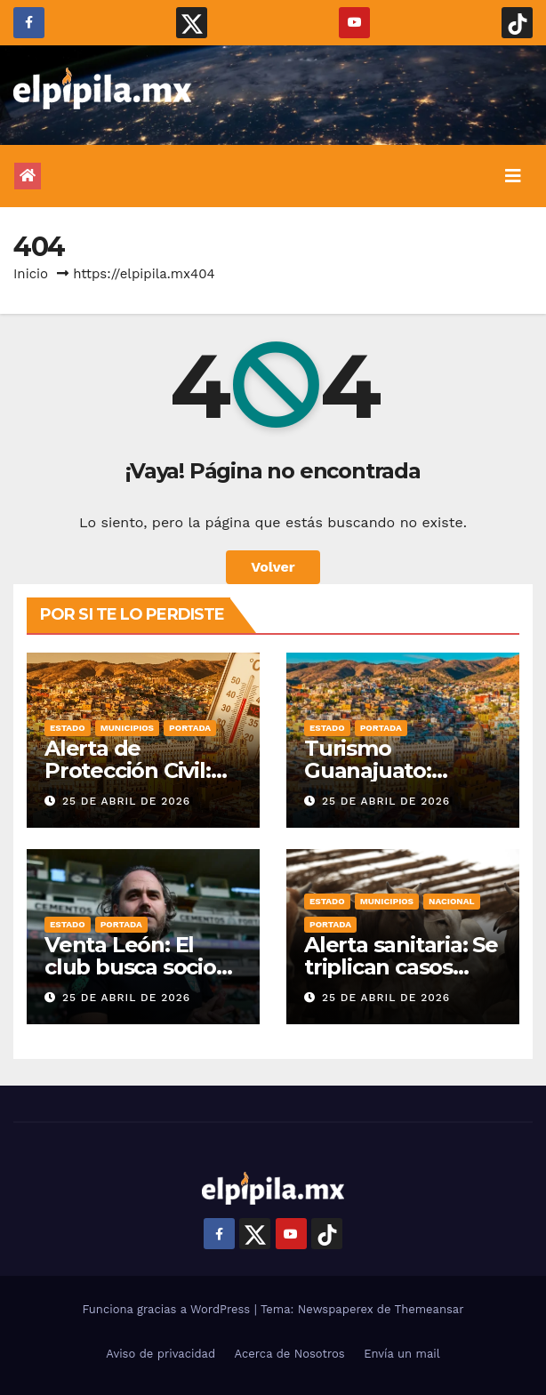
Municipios (127, 728)
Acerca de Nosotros (290, 1353)
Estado (67, 728)
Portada (190, 728)
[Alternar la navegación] (513, 176)
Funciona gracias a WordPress (167, 1309)
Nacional (452, 901)
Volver (273, 566)
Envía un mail (402, 1353)
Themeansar (429, 1309)
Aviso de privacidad (160, 1353)
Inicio (30, 274)
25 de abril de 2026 (126, 801)
